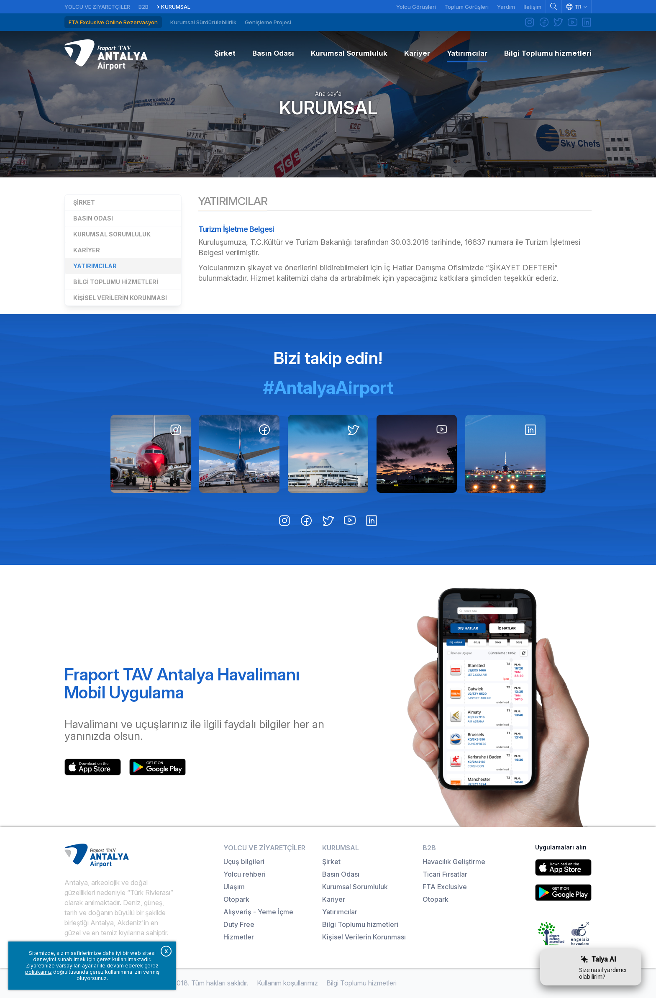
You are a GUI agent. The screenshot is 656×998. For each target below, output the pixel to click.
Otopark (236, 899)
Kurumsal (175, 6)
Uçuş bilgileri (243, 861)
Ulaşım (234, 887)
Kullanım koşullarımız (287, 983)
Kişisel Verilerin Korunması (120, 297)
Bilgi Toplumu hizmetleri (115, 281)
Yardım (506, 6)
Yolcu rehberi (244, 874)
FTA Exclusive (445, 887)
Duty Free (238, 924)
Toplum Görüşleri (466, 6)
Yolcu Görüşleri (416, 6)
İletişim (532, 6)
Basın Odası (93, 218)
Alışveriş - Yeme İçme (258, 912)
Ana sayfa (328, 93)
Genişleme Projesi (268, 22)
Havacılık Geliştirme (454, 861)
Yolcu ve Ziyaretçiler (97, 6)
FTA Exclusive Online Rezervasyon (113, 22)
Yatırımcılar (95, 265)
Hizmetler (238, 937)
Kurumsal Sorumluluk (112, 234)
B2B (143, 6)
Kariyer (86, 250)
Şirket (84, 202)
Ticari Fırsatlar (445, 874)
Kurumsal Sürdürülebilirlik (203, 22)
